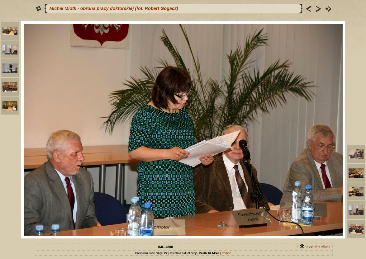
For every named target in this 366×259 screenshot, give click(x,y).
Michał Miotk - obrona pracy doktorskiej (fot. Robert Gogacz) (114, 8)
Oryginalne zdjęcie (314, 246)
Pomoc (226, 253)
